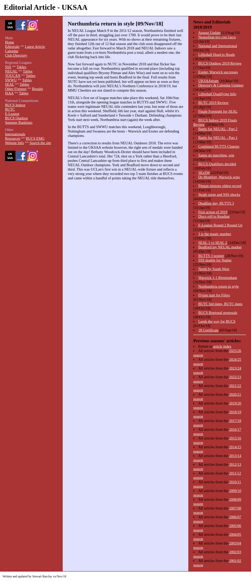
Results (37, 89)
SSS (8, 67)
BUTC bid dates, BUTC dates (220, 304)
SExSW (204, 173)
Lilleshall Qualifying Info (217, 94)
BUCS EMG (35, 138)
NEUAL (11, 71)
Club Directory (16, 55)
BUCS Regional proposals (217, 313)
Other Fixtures (16, 89)
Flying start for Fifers (214, 295)
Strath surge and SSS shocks (219, 194)
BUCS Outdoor (16, 118)
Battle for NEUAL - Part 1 (218, 138)
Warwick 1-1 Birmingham (217, 278)
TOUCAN (13, 76)
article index (222, 346)
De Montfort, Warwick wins (219, 177)
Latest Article (35, 47)
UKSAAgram (208, 81)
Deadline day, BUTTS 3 (216, 203)
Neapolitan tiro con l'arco (217, 37)
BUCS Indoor (15, 105)
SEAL (9, 84)
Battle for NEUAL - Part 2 (218, 129)
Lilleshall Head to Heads (216, 54)
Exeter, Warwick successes (218, 72)
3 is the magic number (214, 234)
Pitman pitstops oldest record (219, 186)
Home (9, 42)
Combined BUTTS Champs (218, 146)
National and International (217, 46)
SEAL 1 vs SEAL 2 (212, 243)
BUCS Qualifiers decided (217, 164)
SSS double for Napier (215, 260)
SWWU (11, 80)
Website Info (14, 143)
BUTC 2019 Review (213, 103)
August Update (209, 33)
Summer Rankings (19, 122)
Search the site (40, 143)
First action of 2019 (212, 212)
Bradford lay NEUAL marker (220, 247)
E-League (12, 114)
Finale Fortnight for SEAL (218, 111)
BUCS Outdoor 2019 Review (220, 63)
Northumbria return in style (218, 286)
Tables (21, 67)
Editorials (12, 47)
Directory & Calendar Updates (221, 85)
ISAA (9, 93)
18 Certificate (208, 330)
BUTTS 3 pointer (211, 256)
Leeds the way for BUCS (217, 321)
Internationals (15, 134)
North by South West (213, 269)
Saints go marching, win (216, 155)
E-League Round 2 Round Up (220, 225)
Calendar (11, 51)
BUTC (10, 109)
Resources (12, 138)
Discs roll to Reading (214, 216)
